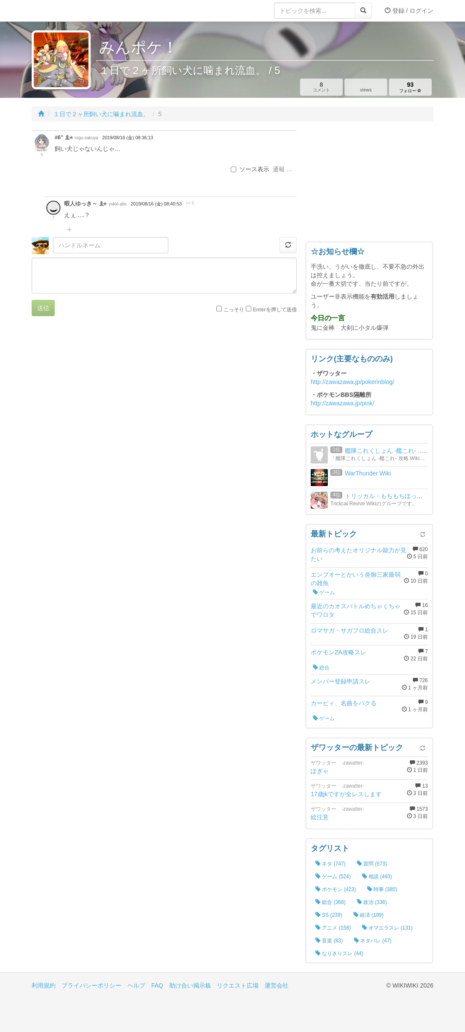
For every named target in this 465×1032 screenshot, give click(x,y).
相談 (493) (377, 877)
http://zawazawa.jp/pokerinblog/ (352, 381)
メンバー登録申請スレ (341, 681)
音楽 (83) (329, 941)
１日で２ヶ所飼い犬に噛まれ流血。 (101, 114)
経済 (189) (368, 915)
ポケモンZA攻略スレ (338, 652)
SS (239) (328, 915)
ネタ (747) (330, 864)
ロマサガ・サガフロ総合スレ (349, 630)
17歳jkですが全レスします (346, 794)
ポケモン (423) (335, 889)
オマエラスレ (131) (387, 928)
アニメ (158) (333, 928)
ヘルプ (136, 985)
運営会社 (276, 985)
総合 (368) (330, 902)
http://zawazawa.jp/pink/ (342, 403)
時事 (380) (382, 889)
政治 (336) (372, 902)
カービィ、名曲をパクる (344, 703)
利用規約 (44, 985)
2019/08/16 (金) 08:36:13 (127, 137)
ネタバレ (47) (372, 941)
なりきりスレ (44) (339, 953)
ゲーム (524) (333, 877)
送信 (43, 308)
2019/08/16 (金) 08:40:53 (156, 203)
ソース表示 (250, 169)
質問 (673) (372, 864)
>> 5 (189, 203)
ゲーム (324, 592)
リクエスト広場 (238, 985)
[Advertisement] (369, 183)
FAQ (157, 985)
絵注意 (320, 817)
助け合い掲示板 (190, 985)
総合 (321, 668)
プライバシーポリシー (91, 985)
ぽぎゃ (320, 771)
